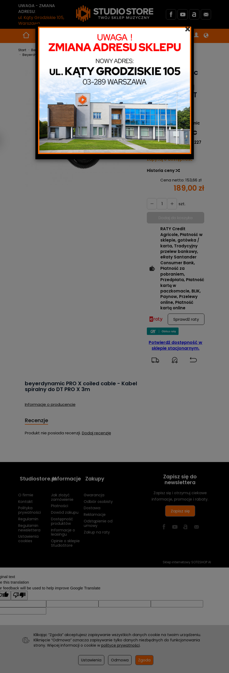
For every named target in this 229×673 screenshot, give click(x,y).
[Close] (187, 29)
